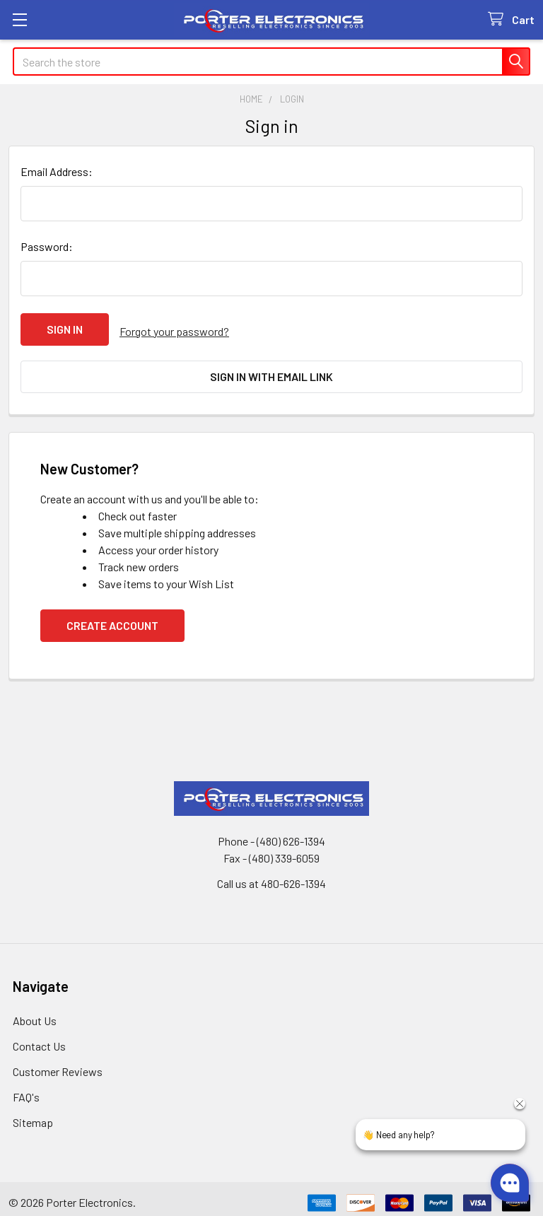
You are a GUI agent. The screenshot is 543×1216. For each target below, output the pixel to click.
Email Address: (57, 171)
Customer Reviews (58, 1063)
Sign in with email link (271, 373)
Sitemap (33, 1114)
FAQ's (26, 1089)
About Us (35, 1012)
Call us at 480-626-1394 (271, 875)
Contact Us (39, 1038)
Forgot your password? (174, 329)
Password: (47, 246)
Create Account (112, 617)
